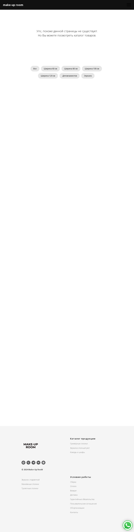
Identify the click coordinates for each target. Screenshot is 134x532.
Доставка (74, 495)
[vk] (38, 462)
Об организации (77, 508)
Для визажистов (69, 75)
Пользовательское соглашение (83, 503)
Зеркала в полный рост (80, 448)
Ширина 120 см (48, 75)
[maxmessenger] (23, 462)
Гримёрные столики (79, 443)
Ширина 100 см (92, 68)
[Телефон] (28, 462)
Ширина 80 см (71, 68)
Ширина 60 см (50, 68)
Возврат (73, 490)
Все (35, 68)
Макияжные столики (30, 484)
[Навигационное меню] (129, 4)
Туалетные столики (30, 488)
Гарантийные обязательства (82, 499)
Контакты (74, 512)
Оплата (73, 486)
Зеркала (88, 75)
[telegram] (33, 462)
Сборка (73, 482)
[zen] (43, 462)
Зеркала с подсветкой (31, 479)
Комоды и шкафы (77, 452)
